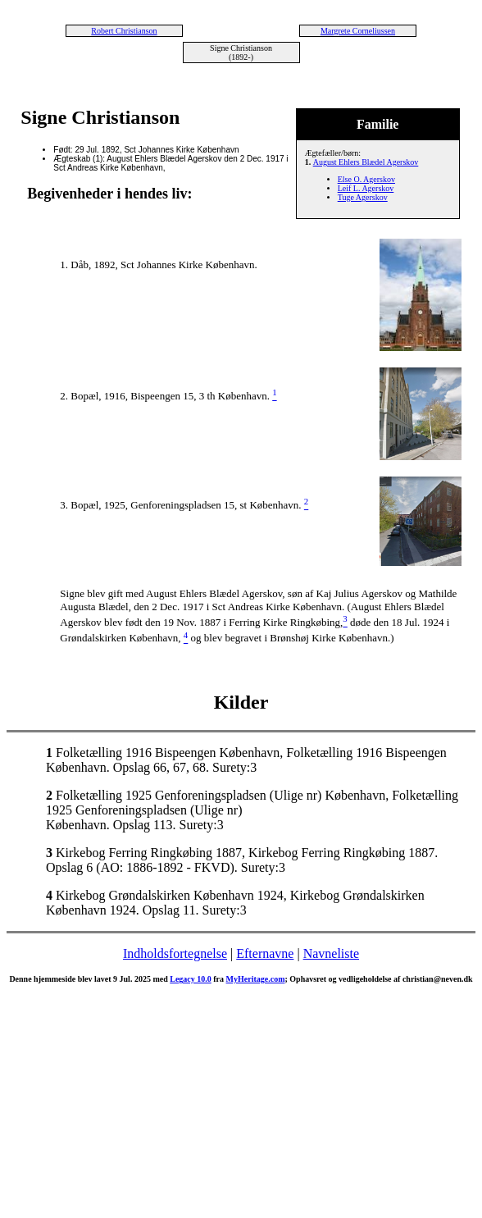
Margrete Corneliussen (358, 30)
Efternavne (264, 953)
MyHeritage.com (255, 978)
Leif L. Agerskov (366, 188)
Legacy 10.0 (190, 978)
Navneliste (331, 953)
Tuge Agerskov (363, 197)
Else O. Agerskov (366, 179)
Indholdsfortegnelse (175, 953)
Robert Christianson (124, 30)
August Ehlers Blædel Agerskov (366, 162)
